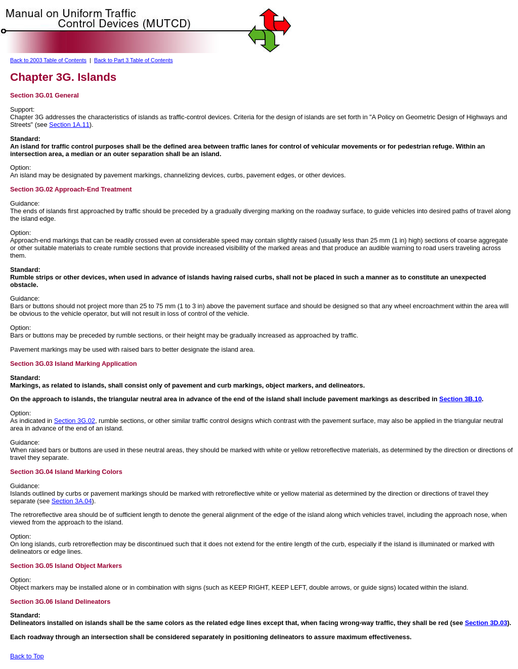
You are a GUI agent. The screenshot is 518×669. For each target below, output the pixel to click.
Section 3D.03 (486, 623)
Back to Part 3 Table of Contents (133, 60)
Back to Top (27, 656)
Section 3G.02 (74, 420)
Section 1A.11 (69, 124)
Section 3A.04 (72, 501)
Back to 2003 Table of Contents (48, 60)
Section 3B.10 (460, 399)
